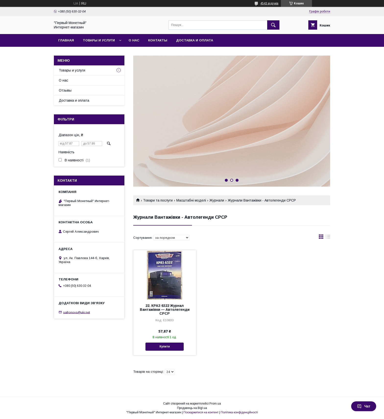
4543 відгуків (269, 3)
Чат (363, 406)
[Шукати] (273, 25)
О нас (134, 40)
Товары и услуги (99, 40)
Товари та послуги (158, 200)
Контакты (157, 40)
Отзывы (65, 90)
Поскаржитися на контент (200, 412)
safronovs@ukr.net (76, 312)
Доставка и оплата (194, 40)
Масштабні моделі (191, 200)
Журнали (216, 200)
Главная (66, 40)
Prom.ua (215, 403)
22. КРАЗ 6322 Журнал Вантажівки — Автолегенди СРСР (165, 309)
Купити (164, 346)
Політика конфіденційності (239, 412)
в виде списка (328, 237)
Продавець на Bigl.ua (192, 408)
